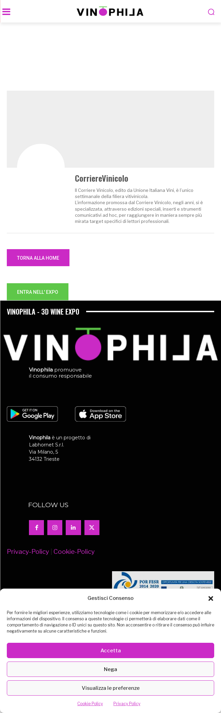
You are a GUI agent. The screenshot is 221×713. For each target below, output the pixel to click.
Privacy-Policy (28, 552)
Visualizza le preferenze (111, 688)
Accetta (110, 651)
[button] (210, 598)
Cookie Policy (90, 703)
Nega (110, 669)
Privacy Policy (126, 703)
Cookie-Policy (74, 552)
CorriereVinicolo (101, 178)
